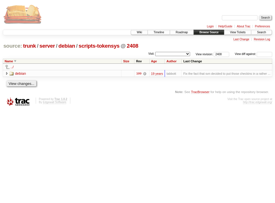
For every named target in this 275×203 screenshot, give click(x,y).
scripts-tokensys (99, 46)
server (47, 46)
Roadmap (182, 32)
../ (12, 67)
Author (171, 61)
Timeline (159, 32)
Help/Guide (225, 26)
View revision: (204, 54)
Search (261, 32)
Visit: (151, 53)
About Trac (243, 26)
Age (154, 61)
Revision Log (262, 39)
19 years (157, 73)
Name (9, 61)
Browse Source (208, 32)
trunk (29, 46)
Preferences (262, 26)
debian (66, 46)
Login (210, 26)
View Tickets (237, 32)
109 (138, 73)
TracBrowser (200, 92)
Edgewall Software (54, 102)
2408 (132, 46)
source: (12, 46)
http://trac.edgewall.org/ (257, 102)
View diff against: (253, 54)
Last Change (241, 39)
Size (126, 61)
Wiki (139, 32)
